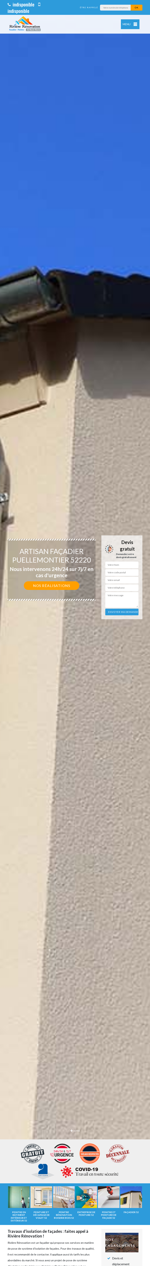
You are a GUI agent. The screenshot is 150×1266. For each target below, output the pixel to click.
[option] (75, 633)
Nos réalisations (51, 585)
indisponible (21, 4)
